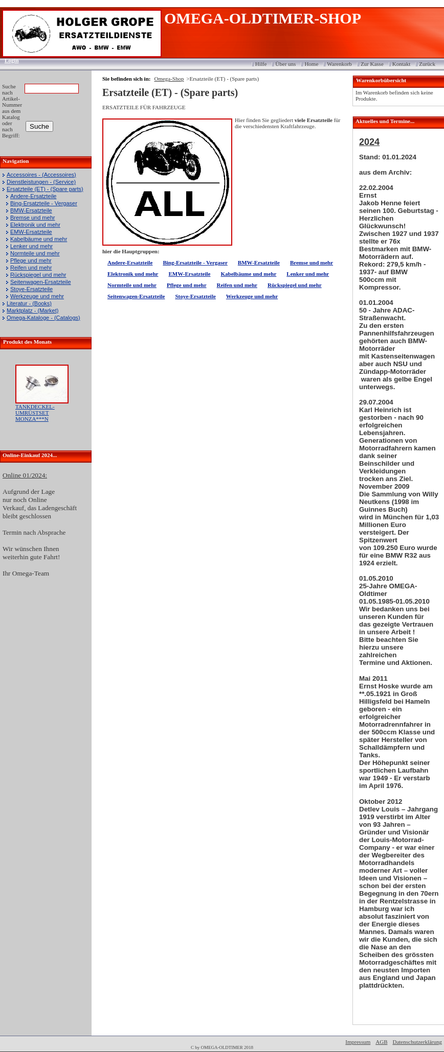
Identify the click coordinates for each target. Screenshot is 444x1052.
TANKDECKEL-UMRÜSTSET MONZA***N (35, 412)
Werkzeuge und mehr (37, 296)
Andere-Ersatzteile (33, 196)
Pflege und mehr (31, 260)
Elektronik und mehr (35, 225)
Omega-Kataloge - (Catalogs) (43, 318)
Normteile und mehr (35, 253)
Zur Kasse (372, 64)
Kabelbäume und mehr (38, 239)
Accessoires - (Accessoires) (41, 175)
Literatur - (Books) (29, 303)
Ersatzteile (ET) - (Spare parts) (45, 189)
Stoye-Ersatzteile (31, 289)
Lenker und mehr (31, 246)
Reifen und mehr (31, 268)
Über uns (285, 64)
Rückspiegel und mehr (38, 275)
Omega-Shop (169, 79)
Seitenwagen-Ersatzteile (40, 282)
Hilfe (261, 64)
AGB (381, 1042)
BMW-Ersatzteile (31, 210)
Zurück (427, 64)
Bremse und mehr (32, 217)
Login (8, 60)
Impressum (357, 1042)
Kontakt (401, 64)
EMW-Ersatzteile (31, 232)
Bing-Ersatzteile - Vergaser (43, 203)
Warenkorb (339, 64)
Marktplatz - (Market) (32, 310)
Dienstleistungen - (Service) (41, 182)
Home (311, 64)
